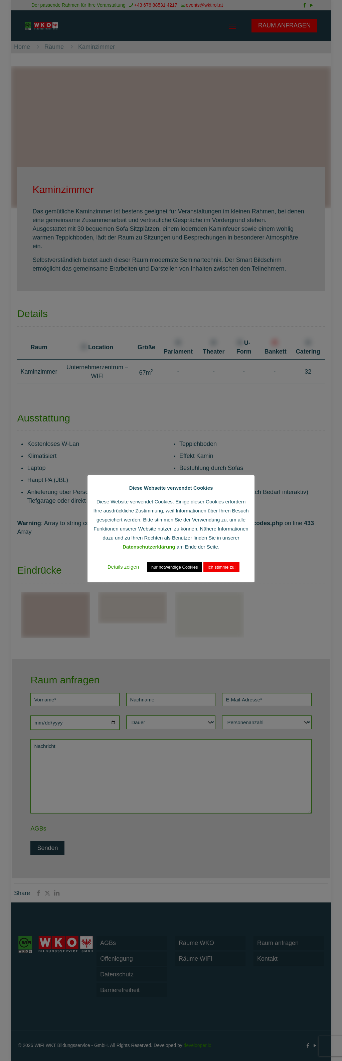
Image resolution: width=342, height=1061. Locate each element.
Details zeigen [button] (123, 567)
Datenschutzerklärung (149, 547)
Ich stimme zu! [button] (221, 567)
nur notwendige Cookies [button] (174, 567)
